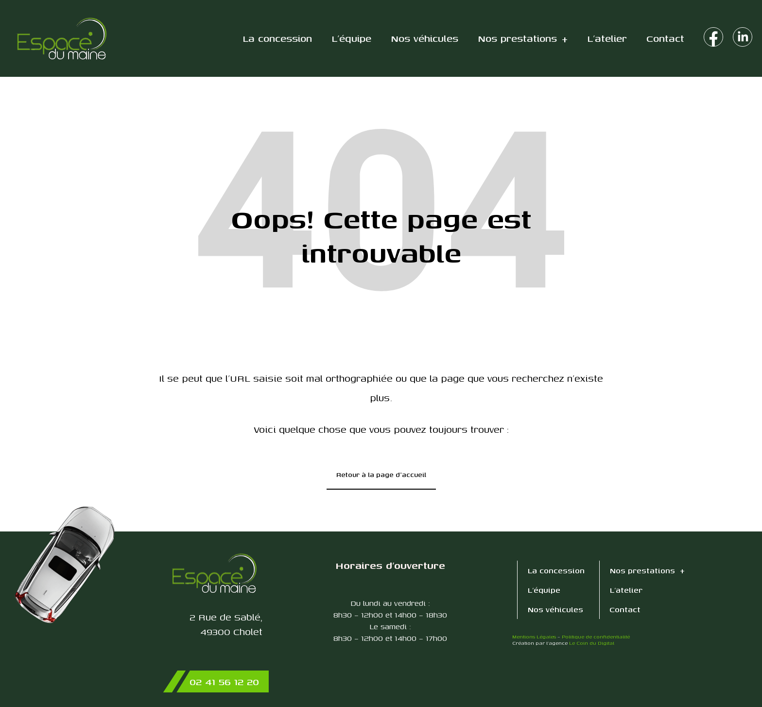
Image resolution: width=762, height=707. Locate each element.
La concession (277, 38)
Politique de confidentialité (596, 636)
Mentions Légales (534, 636)
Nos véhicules (424, 38)
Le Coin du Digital (591, 643)
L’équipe (351, 38)
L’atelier (607, 38)
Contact (665, 38)
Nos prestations (523, 39)
